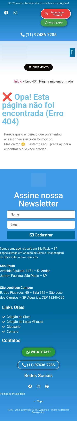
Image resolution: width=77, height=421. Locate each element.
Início (18, 81)
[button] (72, 52)
